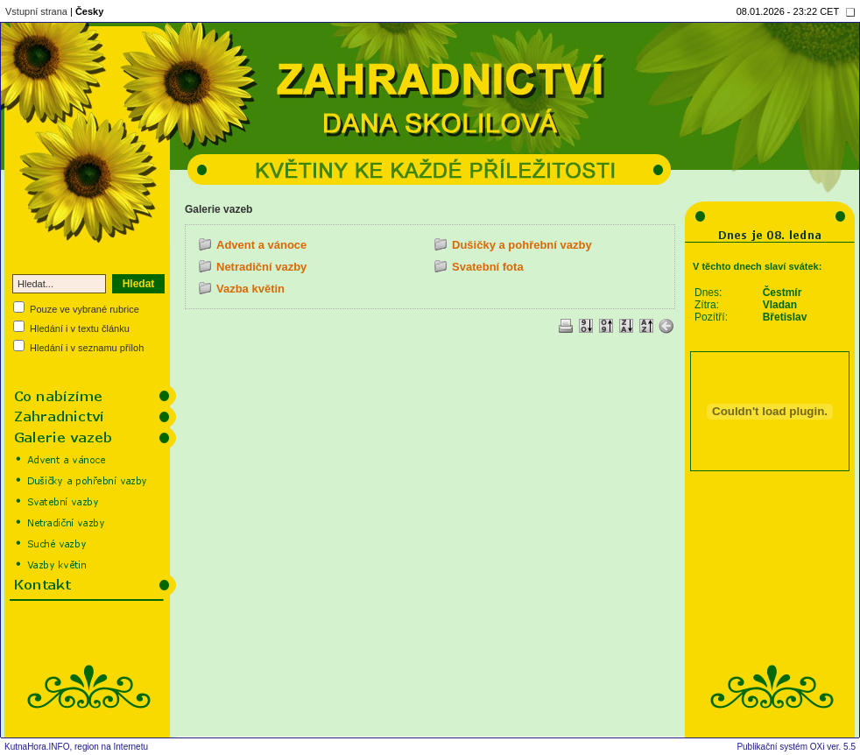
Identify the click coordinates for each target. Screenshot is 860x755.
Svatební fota (488, 266)
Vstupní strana (36, 11)
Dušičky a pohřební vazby (522, 244)
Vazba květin (250, 288)
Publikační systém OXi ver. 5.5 (796, 746)
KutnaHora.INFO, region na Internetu (76, 746)
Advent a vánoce (261, 244)
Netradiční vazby (261, 266)
